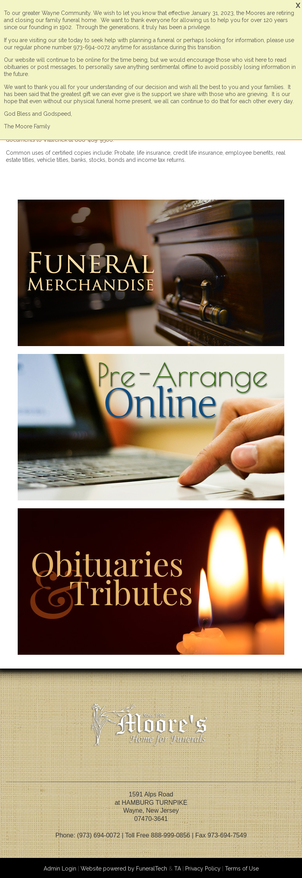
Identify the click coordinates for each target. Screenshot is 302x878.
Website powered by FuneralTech (124, 868)
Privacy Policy (203, 868)
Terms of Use (242, 868)
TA (177, 868)
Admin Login (60, 868)
